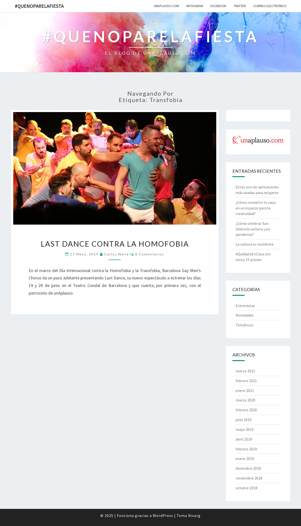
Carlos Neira (116, 254)
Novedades (245, 315)
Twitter (240, 6)
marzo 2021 (245, 370)
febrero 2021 (246, 380)
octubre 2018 (246, 487)
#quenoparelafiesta (39, 6)
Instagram (194, 6)
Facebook (218, 6)
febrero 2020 (246, 409)
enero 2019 (245, 458)
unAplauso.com (166, 6)
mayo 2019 (244, 429)
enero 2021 (245, 390)
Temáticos (244, 324)
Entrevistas (245, 305)
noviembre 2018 (249, 478)
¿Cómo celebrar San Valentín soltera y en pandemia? (253, 229)
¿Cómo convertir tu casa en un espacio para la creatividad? (256, 208)
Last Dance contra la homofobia (115, 243)
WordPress (163, 515)
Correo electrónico (270, 6)
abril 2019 (244, 439)
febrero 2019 (246, 448)
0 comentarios (149, 254)
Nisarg (194, 515)
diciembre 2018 (248, 468)
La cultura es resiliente (255, 244)
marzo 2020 (245, 400)
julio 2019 (244, 419)
